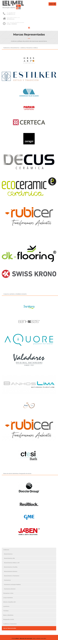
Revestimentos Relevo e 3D (11, 562)
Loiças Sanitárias (8, 597)
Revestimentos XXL (9, 558)
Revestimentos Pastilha (10, 567)
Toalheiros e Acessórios (10, 623)
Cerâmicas (6, 549)
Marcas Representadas (9, 628)
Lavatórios (6, 606)
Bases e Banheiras (8, 615)
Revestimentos (8, 554)
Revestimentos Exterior (10, 571)
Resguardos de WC (8, 619)
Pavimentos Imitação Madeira (12, 584)
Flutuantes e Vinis (8, 593)
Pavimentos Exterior (9, 588)
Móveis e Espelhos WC (9, 602)
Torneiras (6, 610)
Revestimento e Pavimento (11, 575)
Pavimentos (7, 580)
